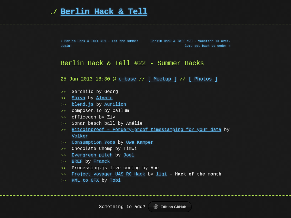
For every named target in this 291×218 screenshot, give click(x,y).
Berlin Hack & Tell (104, 12)
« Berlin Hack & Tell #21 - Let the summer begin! (100, 43)
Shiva (78, 98)
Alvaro (104, 98)
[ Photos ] (203, 79)
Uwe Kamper (139, 142)
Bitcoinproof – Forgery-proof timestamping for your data (146, 130)
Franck (102, 161)
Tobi (115, 180)
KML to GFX (85, 180)
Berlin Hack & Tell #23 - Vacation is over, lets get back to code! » (191, 43)
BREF (77, 161)
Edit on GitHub (170, 206)
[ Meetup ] (162, 79)
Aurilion (115, 104)
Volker (80, 136)
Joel (129, 155)
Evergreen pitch (92, 155)
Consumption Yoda (93, 142)
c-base (127, 79)
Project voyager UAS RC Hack (108, 174)
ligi (161, 174)
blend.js (83, 104)
